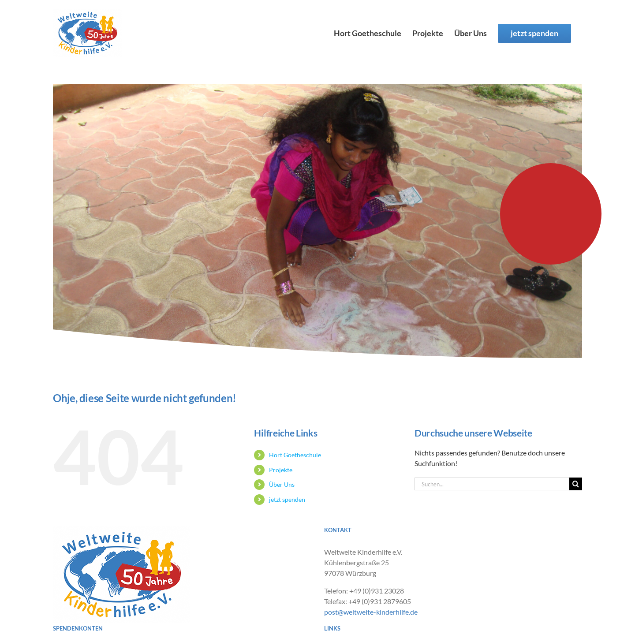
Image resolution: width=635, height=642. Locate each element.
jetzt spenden (287, 499)
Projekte (280, 470)
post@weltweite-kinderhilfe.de (371, 612)
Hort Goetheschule (295, 455)
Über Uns (282, 484)
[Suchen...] (492, 484)
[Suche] (575, 484)
